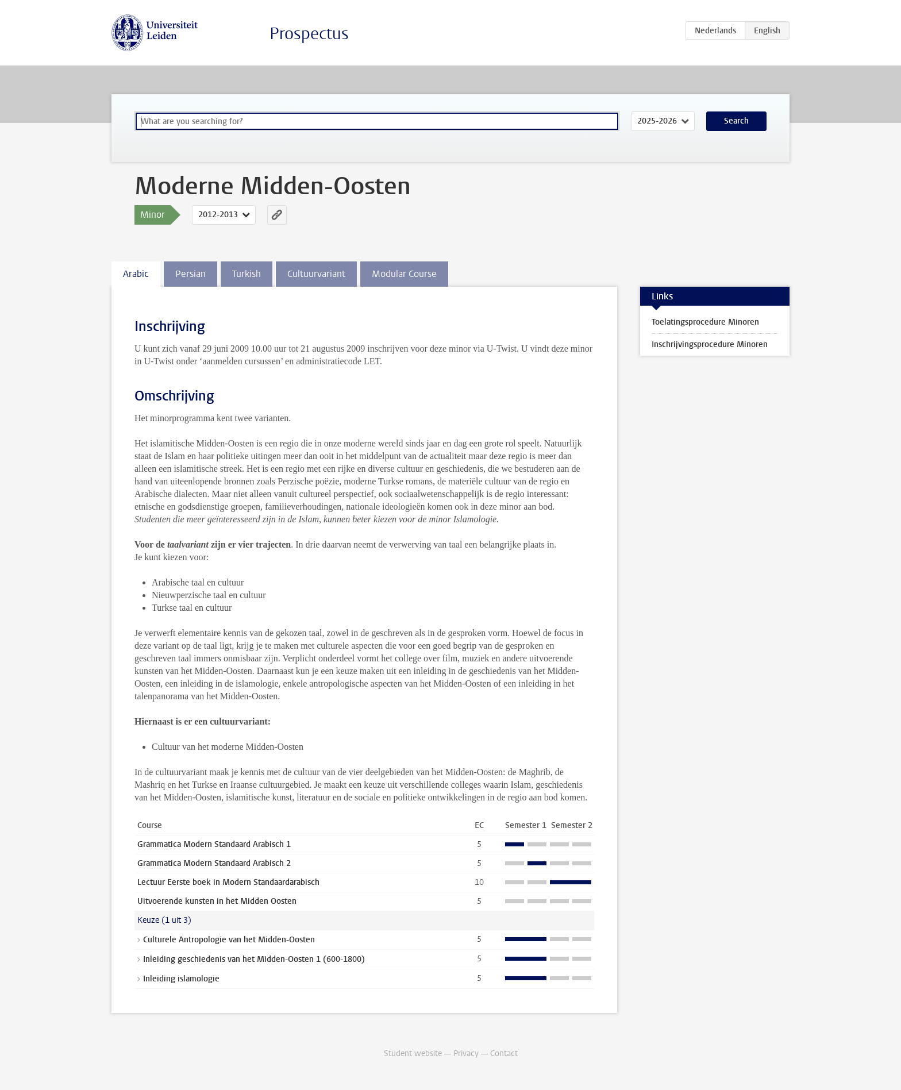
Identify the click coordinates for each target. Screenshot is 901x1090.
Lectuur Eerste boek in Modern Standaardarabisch (228, 882)
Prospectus (309, 33)
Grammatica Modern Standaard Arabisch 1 (214, 844)
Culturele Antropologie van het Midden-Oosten (229, 939)
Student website (413, 1053)
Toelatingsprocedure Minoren (705, 322)
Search (736, 120)
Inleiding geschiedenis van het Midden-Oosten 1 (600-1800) (254, 959)
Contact (504, 1053)
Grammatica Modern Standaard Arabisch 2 (214, 863)
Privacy (466, 1053)
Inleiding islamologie (181, 978)
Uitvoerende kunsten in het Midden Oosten (217, 901)
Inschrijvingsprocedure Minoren (710, 344)
